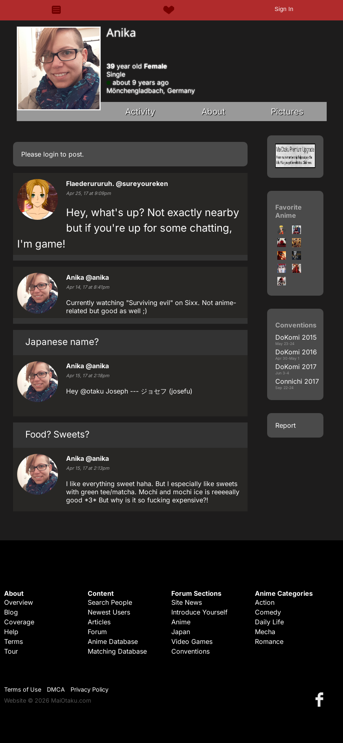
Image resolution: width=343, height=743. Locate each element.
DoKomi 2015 (296, 337)
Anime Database (113, 641)
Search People (110, 602)
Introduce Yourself (199, 612)
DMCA (56, 689)
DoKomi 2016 (296, 352)
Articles (99, 622)
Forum (97, 632)
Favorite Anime (288, 211)
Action (264, 602)
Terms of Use (22, 689)
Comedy (268, 612)
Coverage (19, 622)
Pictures (287, 111)
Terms (13, 641)
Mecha (265, 632)
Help (11, 632)
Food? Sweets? (57, 434)
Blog (11, 612)
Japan (180, 632)
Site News (186, 602)
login (50, 154)
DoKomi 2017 (295, 367)
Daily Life (269, 622)
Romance (269, 641)
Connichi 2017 (297, 381)
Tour (11, 651)
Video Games (191, 641)
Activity (140, 111)
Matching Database (117, 651)
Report (285, 425)
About (213, 111)
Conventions (190, 651)
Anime (180, 622)
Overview (18, 602)
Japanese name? (62, 341)
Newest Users (109, 612)
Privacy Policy (89, 689)
